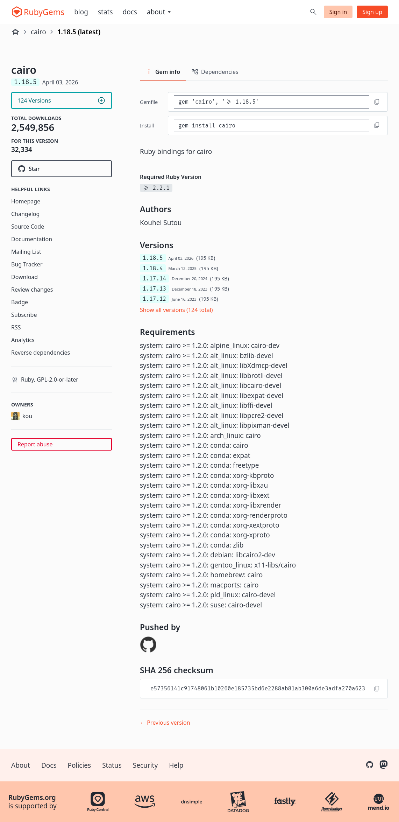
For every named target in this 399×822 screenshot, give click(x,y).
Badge (19, 302)
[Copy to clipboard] (377, 102)
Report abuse (34, 444)
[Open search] (313, 12)
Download (24, 277)
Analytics (23, 340)
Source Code (27, 226)
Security (145, 765)
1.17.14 (154, 278)
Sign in (338, 12)
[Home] (15, 31)
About (20, 765)
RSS (16, 327)
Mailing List (26, 252)
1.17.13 (154, 288)
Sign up (372, 12)
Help (176, 765)
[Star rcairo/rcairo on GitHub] (61, 168)
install (147, 125)
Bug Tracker (27, 264)
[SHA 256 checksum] (257, 688)
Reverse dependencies (40, 352)
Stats (105, 11)
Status (112, 765)
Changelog (25, 214)
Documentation (31, 239)
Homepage (25, 201)
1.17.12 (154, 298)
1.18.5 (153, 258)
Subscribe (24, 315)
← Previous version (165, 722)
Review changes (32, 289)
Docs (130, 11)
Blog (81, 11)
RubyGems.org (32, 797)
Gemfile (149, 102)
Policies (79, 765)
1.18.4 (153, 268)
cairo (38, 31)
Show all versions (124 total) (176, 310)
